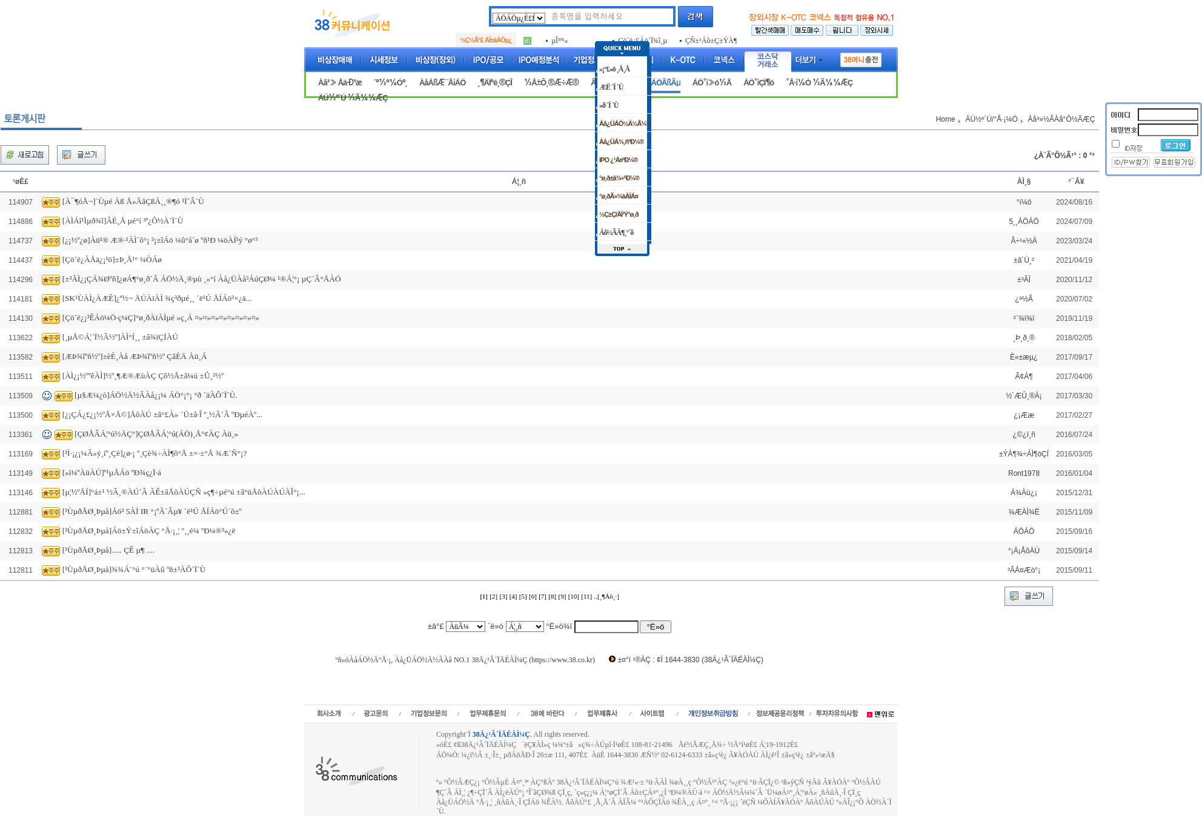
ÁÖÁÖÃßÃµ (660, 83)
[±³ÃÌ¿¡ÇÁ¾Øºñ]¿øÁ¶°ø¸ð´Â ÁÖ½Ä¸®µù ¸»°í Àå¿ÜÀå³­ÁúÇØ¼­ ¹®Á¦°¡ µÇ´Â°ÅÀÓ (201, 278)
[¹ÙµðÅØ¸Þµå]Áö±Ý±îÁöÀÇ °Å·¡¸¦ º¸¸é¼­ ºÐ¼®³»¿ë (149, 530)
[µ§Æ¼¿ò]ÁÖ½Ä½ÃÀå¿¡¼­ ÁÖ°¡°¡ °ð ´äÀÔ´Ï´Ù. (156, 395)
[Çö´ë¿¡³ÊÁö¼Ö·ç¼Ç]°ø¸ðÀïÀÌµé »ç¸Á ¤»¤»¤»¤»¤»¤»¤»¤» (160, 317)
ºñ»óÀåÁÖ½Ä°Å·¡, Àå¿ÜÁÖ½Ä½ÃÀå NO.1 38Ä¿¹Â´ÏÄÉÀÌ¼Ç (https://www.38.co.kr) (465, 660)
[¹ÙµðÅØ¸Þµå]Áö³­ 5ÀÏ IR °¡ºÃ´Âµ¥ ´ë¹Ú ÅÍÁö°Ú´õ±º (152, 511)
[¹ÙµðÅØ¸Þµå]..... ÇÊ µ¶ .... (108, 549)
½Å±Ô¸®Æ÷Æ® (551, 83)
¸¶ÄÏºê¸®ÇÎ (494, 83)
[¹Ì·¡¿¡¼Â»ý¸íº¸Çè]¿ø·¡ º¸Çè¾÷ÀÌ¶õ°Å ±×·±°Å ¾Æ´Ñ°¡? (154, 453)
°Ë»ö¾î (559, 626)
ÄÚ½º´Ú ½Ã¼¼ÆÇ (353, 98)
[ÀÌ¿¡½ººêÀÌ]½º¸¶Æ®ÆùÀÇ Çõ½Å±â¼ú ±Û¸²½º (143, 375)
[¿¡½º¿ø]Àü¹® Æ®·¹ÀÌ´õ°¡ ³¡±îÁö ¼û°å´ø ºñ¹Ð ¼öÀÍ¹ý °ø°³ (159, 240)
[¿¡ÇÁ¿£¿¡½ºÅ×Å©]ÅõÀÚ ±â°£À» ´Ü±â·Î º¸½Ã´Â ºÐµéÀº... (162, 414)
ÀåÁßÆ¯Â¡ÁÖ (442, 83)
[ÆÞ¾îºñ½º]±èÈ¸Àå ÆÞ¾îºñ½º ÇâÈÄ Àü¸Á (134, 356)
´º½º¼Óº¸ (390, 83)
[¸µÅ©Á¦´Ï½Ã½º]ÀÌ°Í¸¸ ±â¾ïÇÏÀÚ (120, 336)
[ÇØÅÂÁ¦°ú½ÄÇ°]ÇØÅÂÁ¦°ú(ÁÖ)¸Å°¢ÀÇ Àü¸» (156, 433)
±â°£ (436, 626)
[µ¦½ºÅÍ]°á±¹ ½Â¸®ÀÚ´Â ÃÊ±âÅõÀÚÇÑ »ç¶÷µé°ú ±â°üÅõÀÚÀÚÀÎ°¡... (183, 491)
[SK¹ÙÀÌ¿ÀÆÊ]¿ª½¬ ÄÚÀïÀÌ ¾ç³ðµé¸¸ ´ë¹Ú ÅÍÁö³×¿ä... (157, 298)
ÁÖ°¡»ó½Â (711, 83)
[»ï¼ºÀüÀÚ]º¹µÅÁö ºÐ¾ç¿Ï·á (111, 472)
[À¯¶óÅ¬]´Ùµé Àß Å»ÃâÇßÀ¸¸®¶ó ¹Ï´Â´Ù (133, 201)
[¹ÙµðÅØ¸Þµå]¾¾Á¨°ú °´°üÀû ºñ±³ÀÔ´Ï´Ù (134, 569)
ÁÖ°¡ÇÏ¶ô (758, 83)
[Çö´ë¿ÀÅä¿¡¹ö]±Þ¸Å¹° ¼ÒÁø (112, 259)
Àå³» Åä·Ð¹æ (340, 83)
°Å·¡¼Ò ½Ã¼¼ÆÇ (819, 83)
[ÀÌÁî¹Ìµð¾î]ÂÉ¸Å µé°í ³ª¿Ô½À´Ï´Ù (123, 220)
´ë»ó (495, 626)
